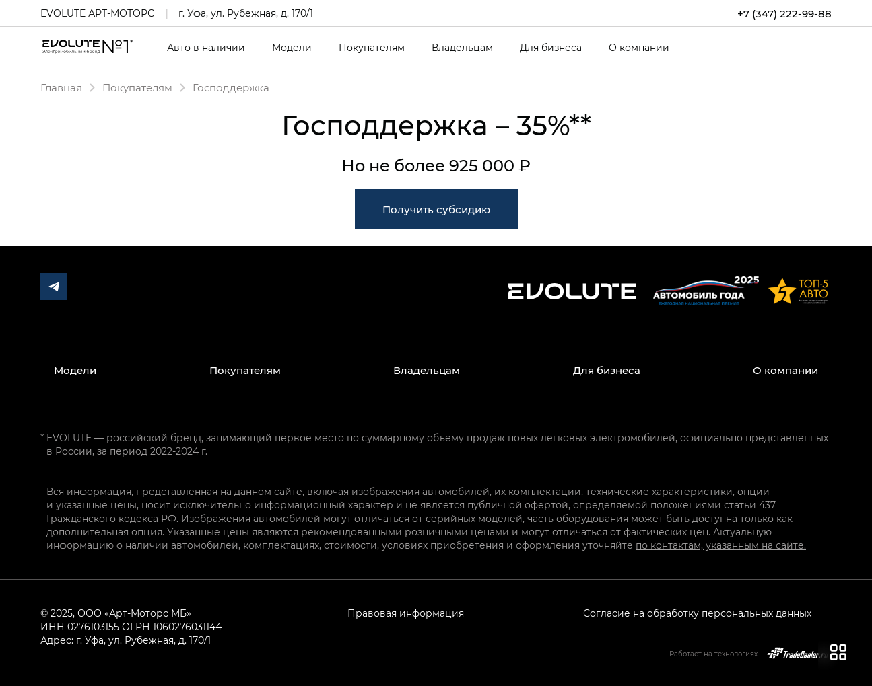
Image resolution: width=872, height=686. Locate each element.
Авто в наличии (206, 47)
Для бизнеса (551, 47)
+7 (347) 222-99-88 (784, 13)
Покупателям (372, 47)
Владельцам (462, 47)
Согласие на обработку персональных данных (697, 613)
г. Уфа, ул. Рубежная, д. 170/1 (245, 13)
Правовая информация (405, 613)
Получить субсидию (436, 209)
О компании (639, 47)
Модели (292, 47)
